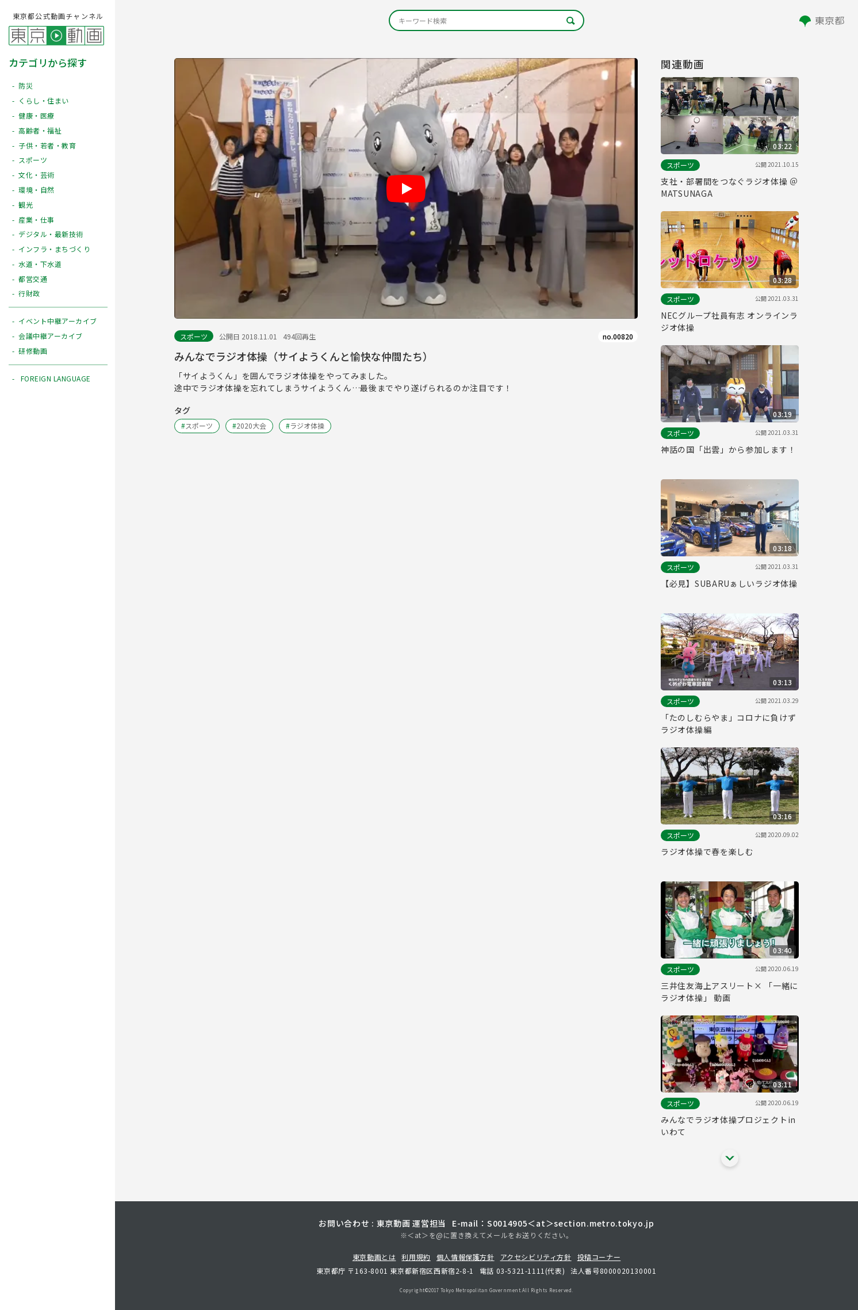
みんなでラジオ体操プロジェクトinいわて (728, 1125)
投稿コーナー (599, 1257)
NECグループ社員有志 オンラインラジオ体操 (729, 321)
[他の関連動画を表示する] (729, 1158)
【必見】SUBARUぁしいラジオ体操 (729, 583)
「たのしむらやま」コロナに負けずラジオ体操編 (728, 723)
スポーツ (194, 336)
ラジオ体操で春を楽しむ (707, 851)
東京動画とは (374, 1257)
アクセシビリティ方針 (536, 1257)
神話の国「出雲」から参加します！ (728, 449)
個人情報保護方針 (465, 1257)
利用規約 (415, 1257)
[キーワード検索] (486, 20)
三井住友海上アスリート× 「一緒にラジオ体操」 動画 (729, 991)
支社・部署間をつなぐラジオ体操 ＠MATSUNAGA (729, 187)
